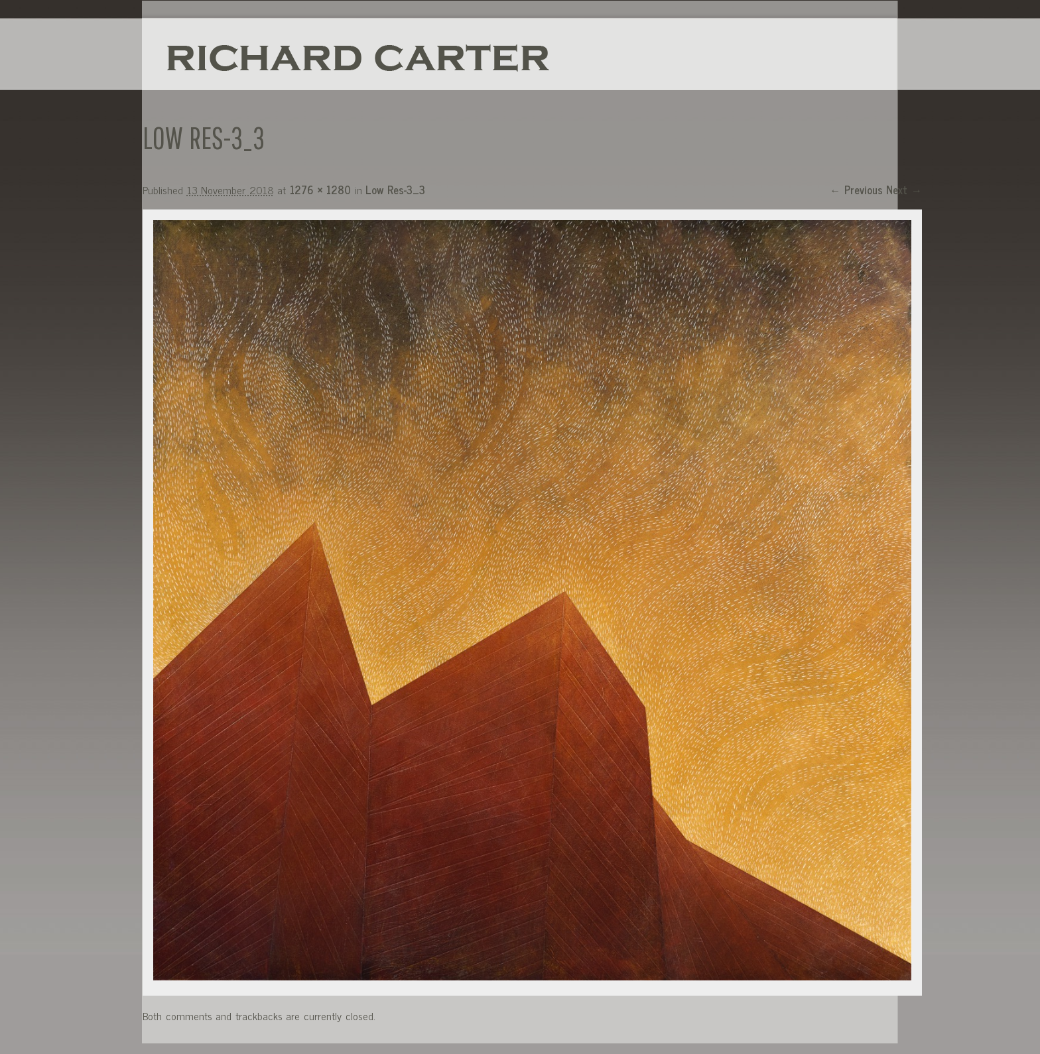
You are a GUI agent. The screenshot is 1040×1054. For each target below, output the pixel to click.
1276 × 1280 (320, 189)
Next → (904, 189)
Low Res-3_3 (395, 189)
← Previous (856, 189)
